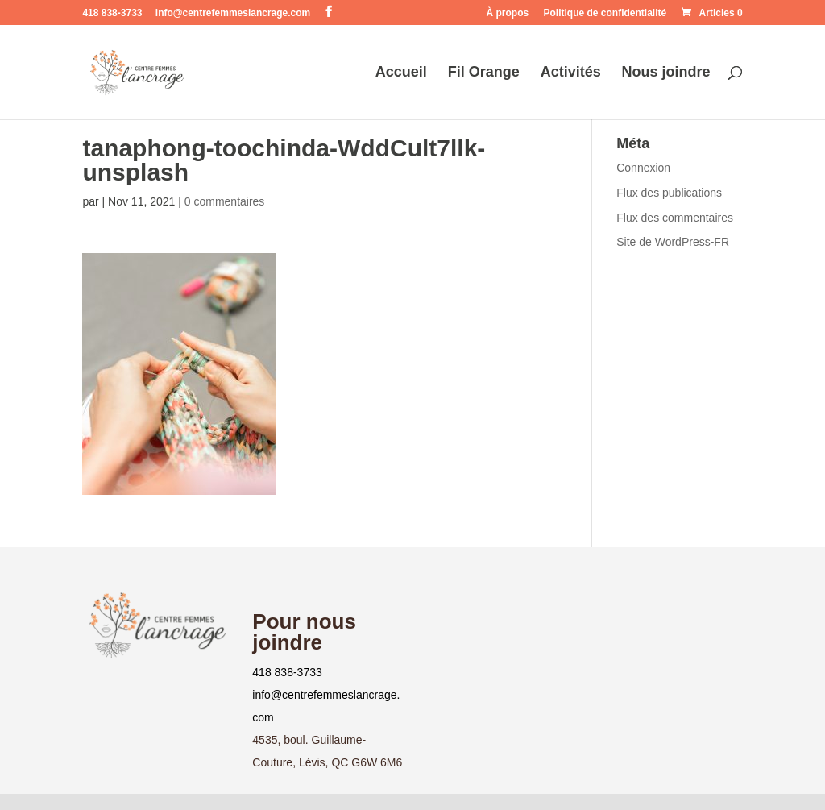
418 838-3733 (286, 672)
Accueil (401, 73)
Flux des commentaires (674, 217)
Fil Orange (484, 73)
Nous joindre (666, 73)
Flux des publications (669, 192)
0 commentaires (224, 201)
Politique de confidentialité (605, 13)
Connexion (643, 167)
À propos (508, 13)
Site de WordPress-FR (672, 241)
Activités (571, 73)
